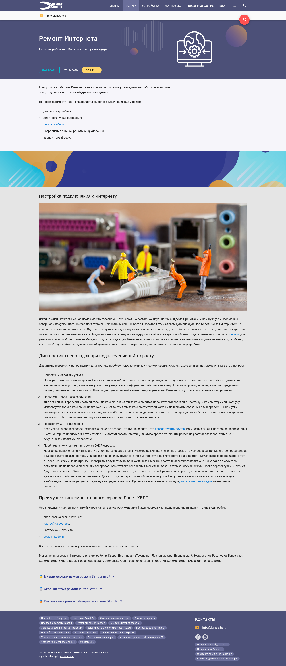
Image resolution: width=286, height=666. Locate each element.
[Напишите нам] (52, 15)
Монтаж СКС (87, 642)
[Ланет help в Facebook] (198, 637)
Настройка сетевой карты (150, 627)
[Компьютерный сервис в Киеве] (51, 5)
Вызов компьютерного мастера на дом (109, 627)
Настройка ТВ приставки (55, 632)
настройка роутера (56, 523)
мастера (234, 334)
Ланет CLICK (67, 656)
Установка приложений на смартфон (61, 637)
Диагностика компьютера (114, 618)
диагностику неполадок (195, 481)
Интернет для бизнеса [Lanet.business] (209, 649)
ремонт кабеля (53, 536)
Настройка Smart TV (83, 618)
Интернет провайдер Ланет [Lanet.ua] (212, 644)
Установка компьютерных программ (61, 627)
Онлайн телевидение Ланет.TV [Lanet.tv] (214, 654)
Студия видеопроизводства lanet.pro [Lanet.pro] (217, 658)
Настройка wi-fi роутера (54, 618)
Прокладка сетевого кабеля (56, 623)
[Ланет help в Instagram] (205, 637)
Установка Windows (85, 632)
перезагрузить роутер (170, 429)
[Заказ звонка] (244, 20)
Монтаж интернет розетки (125, 623)
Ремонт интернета (144, 618)
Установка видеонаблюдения (58, 642)
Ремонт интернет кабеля (91, 623)
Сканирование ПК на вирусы (118, 632)
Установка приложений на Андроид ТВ (141, 637)
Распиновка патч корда (101, 637)
